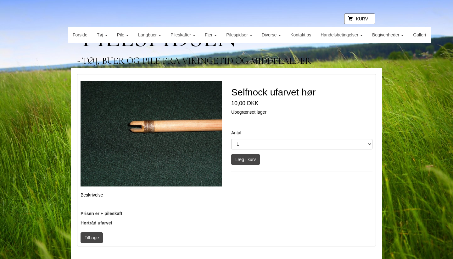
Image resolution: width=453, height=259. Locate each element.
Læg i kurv (245, 159)
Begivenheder (388, 34)
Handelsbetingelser (342, 34)
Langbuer (149, 34)
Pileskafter (183, 34)
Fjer (211, 34)
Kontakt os (300, 34)
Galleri (419, 34)
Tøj (102, 34)
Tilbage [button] (92, 237)
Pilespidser (239, 34)
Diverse (271, 34)
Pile (123, 34)
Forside (80, 34)
